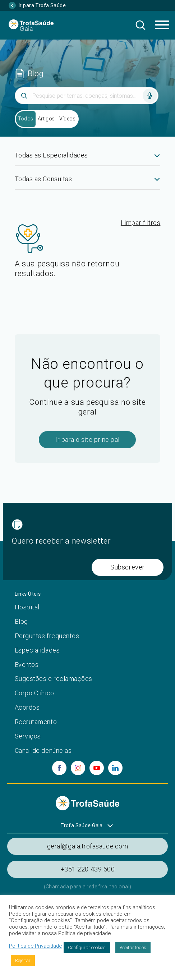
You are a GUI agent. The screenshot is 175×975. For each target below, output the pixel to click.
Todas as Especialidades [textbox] (51, 155)
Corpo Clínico (34, 693)
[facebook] (59, 768)
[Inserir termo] (86, 95)
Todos (25, 118)
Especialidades (37, 650)
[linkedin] (115, 768)
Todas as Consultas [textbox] (43, 179)
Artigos (46, 118)
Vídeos (67, 118)
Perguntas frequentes (47, 636)
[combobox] (88, 158)
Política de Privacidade (35, 946)
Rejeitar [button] (23, 960)
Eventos (27, 664)
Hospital (27, 607)
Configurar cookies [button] (87, 947)
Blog (21, 621)
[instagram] (78, 768)
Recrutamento (36, 722)
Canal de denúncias (43, 750)
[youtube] (96, 768)
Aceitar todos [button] (133, 947)
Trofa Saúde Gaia (81, 825)
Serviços (28, 736)
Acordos (27, 707)
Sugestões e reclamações (53, 678)
